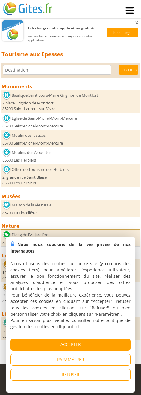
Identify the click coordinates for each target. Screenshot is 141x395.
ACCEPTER (70, 344)
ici (77, 326)
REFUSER (70, 374)
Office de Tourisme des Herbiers (40, 169)
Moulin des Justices (29, 135)
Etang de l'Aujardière (30, 234)
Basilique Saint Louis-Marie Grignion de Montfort (55, 95)
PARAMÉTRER (70, 359)
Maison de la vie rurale (31, 205)
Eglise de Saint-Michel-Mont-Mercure (44, 118)
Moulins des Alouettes (31, 152)
